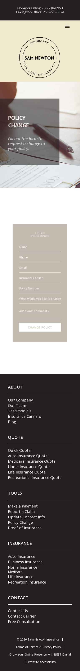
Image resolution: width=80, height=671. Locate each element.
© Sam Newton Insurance (38, 639)
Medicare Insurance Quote (31, 461)
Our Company (20, 400)
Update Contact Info (26, 516)
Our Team (17, 405)
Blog (12, 421)
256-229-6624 (52, 12)
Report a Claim (21, 511)
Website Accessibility (42, 662)
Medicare (15, 572)
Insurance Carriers (24, 416)
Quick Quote (19, 450)
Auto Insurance (21, 556)
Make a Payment (23, 506)
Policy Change (20, 522)
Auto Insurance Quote (28, 455)
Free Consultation (24, 621)
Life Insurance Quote (27, 472)
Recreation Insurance (27, 582)
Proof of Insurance (24, 527)
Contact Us (18, 610)
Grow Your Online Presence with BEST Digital (40, 654)
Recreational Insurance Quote (35, 477)
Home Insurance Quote (29, 466)
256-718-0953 (51, 8)
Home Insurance (22, 567)
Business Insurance (25, 561)
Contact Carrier (22, 616)
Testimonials (19, 410)
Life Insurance (20, 576)
